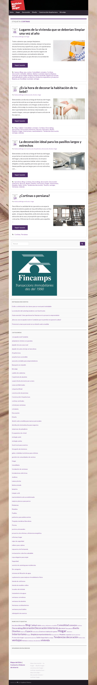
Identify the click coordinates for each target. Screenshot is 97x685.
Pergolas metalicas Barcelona (21, 521)
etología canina (17, 441)
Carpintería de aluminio (19, 377)
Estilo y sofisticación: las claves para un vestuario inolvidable (31, 306)
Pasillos (14, 513)
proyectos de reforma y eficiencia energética (26, 533)
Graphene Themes (26, 682)
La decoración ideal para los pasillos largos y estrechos (50, 143)
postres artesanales (18, 529)
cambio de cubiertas (18, 373)
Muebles (15, 185)
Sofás (25, 185)
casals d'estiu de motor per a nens (23, 381)
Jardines (14, 477)
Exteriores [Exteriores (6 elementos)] (42, 631)
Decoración (26, 12)
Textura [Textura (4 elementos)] (80, 637)
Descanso (45, 129)
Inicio (12, 12)
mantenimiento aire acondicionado (23, 497)
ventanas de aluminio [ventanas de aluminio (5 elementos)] (34, 640)
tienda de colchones (18, 581)
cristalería (15, 409)
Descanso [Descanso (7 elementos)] (68, 628)
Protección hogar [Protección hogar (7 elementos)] (18, 637)
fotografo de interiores (19, 449)
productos (31, 77)
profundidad (22, 79)
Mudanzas (15, 505)
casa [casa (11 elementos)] (39, 625)
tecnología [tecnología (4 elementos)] (50, 637)
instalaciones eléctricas (19, 473)
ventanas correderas (19, 597)
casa (24, 72)
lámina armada (16, 485)
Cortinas (50, 72)
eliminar (29, 74)
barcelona (18, 182)
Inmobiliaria (15, 465)
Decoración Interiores (28, 129)
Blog (21, 72)
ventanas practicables (19, 609)
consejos (43, 72)
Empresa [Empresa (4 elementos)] (22, 631)
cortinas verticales (18, 401)
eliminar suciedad (38, 74)
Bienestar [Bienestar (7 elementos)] (22, 625)
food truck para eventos (20, 445)
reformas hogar (17, 537)
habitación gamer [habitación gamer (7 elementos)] (51, 631)
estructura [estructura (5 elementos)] (36, 631)
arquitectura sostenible (20, 357)
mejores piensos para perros (21, 501)
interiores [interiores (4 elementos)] (69, 631)
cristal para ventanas (19, 405)
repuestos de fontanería (20, 549)
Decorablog (49, 128)
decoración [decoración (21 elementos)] (28, 628)
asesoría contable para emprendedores (25, 361)
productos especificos (43, 77)
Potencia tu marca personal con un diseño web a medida (30, 324)
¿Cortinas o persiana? (34, 196)
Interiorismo (27, 131)
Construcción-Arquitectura (48, 12)
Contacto (14, 665)
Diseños (15, 131)
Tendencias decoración (51, 131)
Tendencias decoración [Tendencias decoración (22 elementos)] (66, 637)
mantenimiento (37, 131)
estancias (15, 75)
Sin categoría (16, 569)
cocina (29, 72)
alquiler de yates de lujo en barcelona (24, 349)
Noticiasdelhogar (19, 36)
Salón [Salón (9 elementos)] (38, 637)
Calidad (20, 128)
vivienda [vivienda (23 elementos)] (45, 640)
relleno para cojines (18, 545)
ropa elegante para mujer (20, 557)
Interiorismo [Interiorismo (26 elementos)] (19, 634)
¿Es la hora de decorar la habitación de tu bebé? (48, 89)
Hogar (18, 12)
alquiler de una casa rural (20, 345)
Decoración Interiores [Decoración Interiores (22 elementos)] (46, 628)
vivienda (21, 133)
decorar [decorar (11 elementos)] (61, 628)
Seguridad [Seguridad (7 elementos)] (44, 637)
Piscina (14, 525)
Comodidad (36, 72)
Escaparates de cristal (19, 433)
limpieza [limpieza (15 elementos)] (34, 634)
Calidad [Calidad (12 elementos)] (33, 625)
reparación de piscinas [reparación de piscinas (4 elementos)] (30, 637)
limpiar (25, 75)
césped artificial (17, 389)
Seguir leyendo (20, 65)
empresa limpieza (50, 74)
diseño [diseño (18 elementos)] (75, 628)
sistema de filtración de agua (21, 573)
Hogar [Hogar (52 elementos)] (62, 631)
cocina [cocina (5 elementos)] (43, 625)
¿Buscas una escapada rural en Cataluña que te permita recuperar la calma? (36, 320)
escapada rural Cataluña (20, 337)
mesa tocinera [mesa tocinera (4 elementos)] (55, 634)
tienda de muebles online (20, 585)
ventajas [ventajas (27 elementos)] (17, 640)
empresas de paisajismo (20, 429)
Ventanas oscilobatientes (20, 605)
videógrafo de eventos (19, 613)
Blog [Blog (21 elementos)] (27, 625)
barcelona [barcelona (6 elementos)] (15, 625)
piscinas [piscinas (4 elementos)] (78, 634)
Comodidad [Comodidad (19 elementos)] (63, 625)
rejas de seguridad (18, 541)
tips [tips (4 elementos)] (84, 637)
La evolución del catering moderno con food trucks (28, 311)
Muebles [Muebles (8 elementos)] (62, 634)
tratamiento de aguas (19, 593)
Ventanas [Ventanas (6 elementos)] (25, 640)
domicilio (23, 74)
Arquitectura (16, 353)
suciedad (30, 79)
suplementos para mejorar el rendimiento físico (27, 577)
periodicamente (17, 77)
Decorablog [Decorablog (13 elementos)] (17, 628)
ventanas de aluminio (19, 601)
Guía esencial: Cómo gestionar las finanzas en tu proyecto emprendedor (35, 315)
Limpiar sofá (16, 493)
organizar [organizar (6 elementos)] (69, 634)
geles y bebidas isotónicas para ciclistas (25, 453)
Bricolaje (63, 12)
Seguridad (15, 561)
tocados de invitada (18, 589)
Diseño (34, 12)
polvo (25, 77)
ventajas (36, 79)
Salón (20, 185)
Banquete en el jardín (19, 365)
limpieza (31, 75)
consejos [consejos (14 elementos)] (73, 625)
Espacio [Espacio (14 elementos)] (28, 631)
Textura (46, 185)
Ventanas (15, 187)
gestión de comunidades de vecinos (24, 457)
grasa (21, 75)
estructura (40, 183)
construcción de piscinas (20, 393)
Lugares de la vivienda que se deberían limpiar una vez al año (52, 31)
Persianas (24, 234)
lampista (14, 489)
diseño (52, 129)
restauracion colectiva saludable (22, 553)
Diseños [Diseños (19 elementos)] (16, 631)
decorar (39, 129)
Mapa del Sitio (16, 662)
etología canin (16, 437)
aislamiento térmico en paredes (22, 341)
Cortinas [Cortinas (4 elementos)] (79, 625)
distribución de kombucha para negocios (25, 425)
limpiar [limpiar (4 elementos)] (28, 634)
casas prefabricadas (18, 385)
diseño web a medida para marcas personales (27, 421)
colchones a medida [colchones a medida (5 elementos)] (51, 625)
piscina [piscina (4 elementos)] (74, 634)
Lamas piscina (16, 481)
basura (17, 72)
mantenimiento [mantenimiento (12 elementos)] (45, 634)
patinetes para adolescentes (21, 517)
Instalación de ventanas (20, 469)
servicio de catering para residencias (24, 565)
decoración (16, 74)
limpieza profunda (52, 75)
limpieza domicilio (40, 75)
